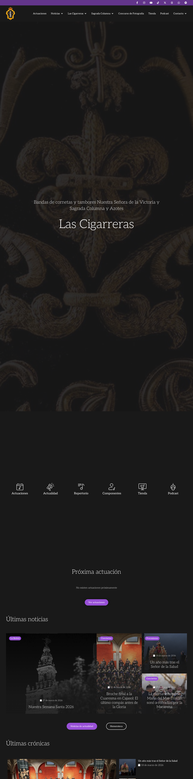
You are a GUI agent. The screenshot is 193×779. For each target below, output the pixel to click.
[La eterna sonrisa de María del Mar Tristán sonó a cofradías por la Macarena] (164, 694)
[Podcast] (173, 486)
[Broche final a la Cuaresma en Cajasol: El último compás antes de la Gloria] (119, 673)
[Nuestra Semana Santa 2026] (51, 673)
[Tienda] (142, 486)
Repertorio (81, 493)
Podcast (173, 493)
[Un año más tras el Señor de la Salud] (164, 653)
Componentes (112, 493)
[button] (57, 13)
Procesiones (152, 638)
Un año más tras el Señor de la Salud (157, 761)
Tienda (142, 493)
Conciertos (106, 638)
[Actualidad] (50, 486)
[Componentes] (111, 486)
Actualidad (50, 493)
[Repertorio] (81, 486)
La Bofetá (15, 638)
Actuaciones (20, 493)
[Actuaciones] (19, 486)
